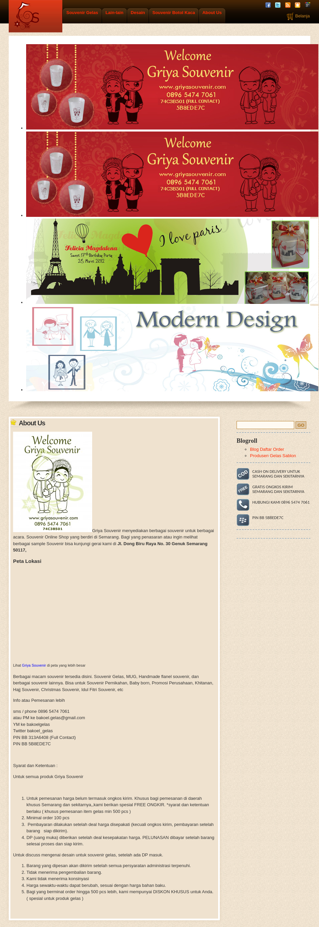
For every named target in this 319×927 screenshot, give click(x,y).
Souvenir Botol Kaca (173, 12)
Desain (138, 12)
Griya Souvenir (34, 665)
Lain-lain (114, 12)
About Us (212, 12)
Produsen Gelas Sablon (273, 455)
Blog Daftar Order (267, 449)
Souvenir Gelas (82, 12)
